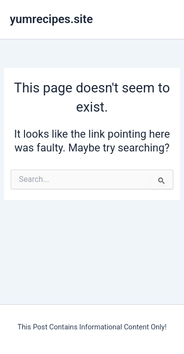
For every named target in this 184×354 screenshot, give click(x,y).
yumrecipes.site (51, 19)
